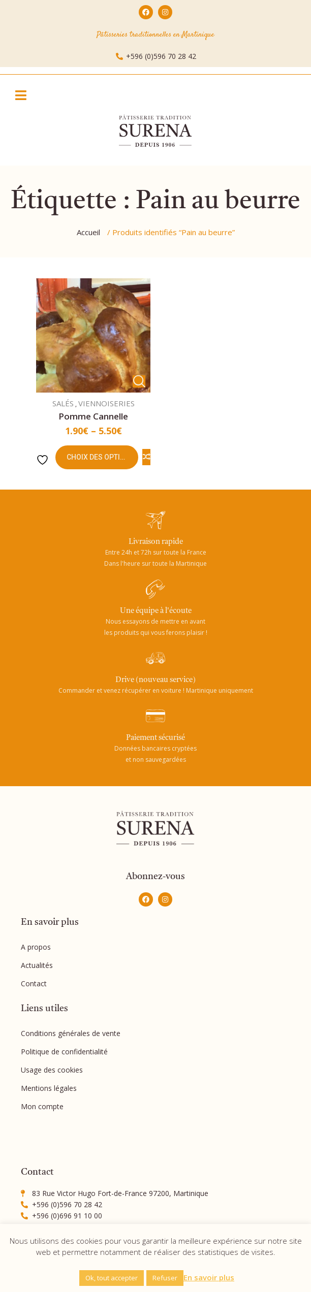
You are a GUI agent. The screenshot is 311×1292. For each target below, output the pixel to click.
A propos (36, 947)
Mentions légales (49, 1088)
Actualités (37, 965)
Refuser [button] (164, 1277)
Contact (34, 983)
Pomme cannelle (93, 416)
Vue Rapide (139, 381)
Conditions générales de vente (70, 1033)
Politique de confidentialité (64, 1051)
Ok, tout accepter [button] (111, 1277)
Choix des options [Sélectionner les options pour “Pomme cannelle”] (101, 457)
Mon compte (42, 1106)
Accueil (88, 232)
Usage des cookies (52, 1070)
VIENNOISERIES (106, 403)
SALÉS (63, 403)
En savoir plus (208, 1277)
